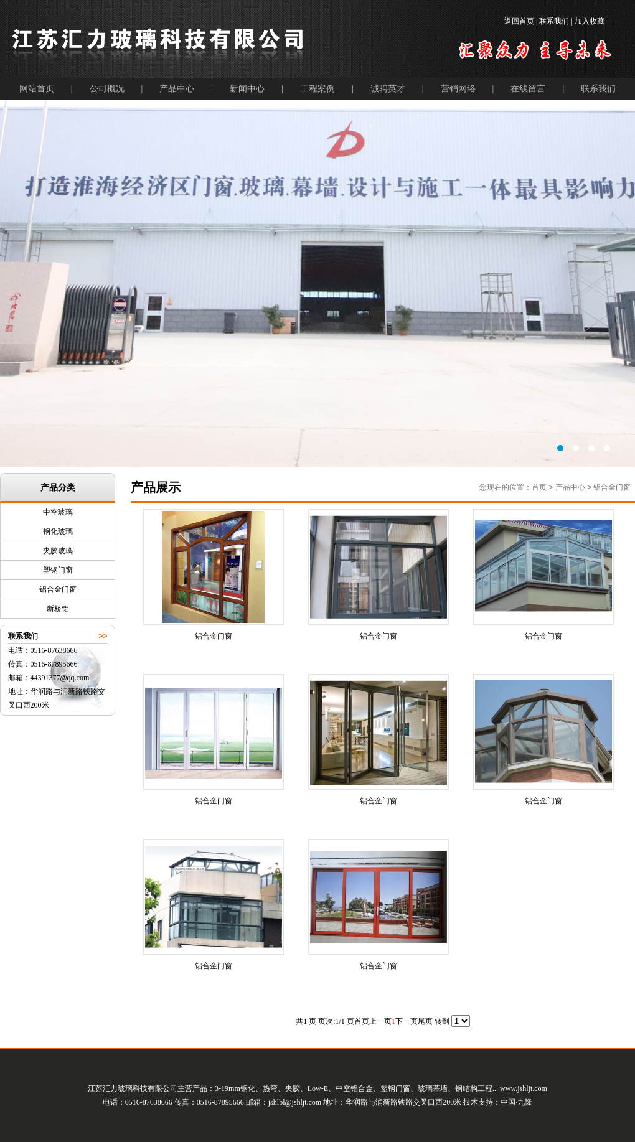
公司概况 (107, 88)
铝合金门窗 (58, 589)
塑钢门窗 (58, 570)
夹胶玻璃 (58, 550)
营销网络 (458, 88)
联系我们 (598, 88)
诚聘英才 (387, 88)
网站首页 (36, 88)
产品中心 (176, 88)
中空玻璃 (58, 512)
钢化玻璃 (58, 531)
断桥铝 (58, 608)
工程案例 (317, 88)
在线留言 (527, 88)
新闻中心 (247, 88)
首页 (539, 487)
